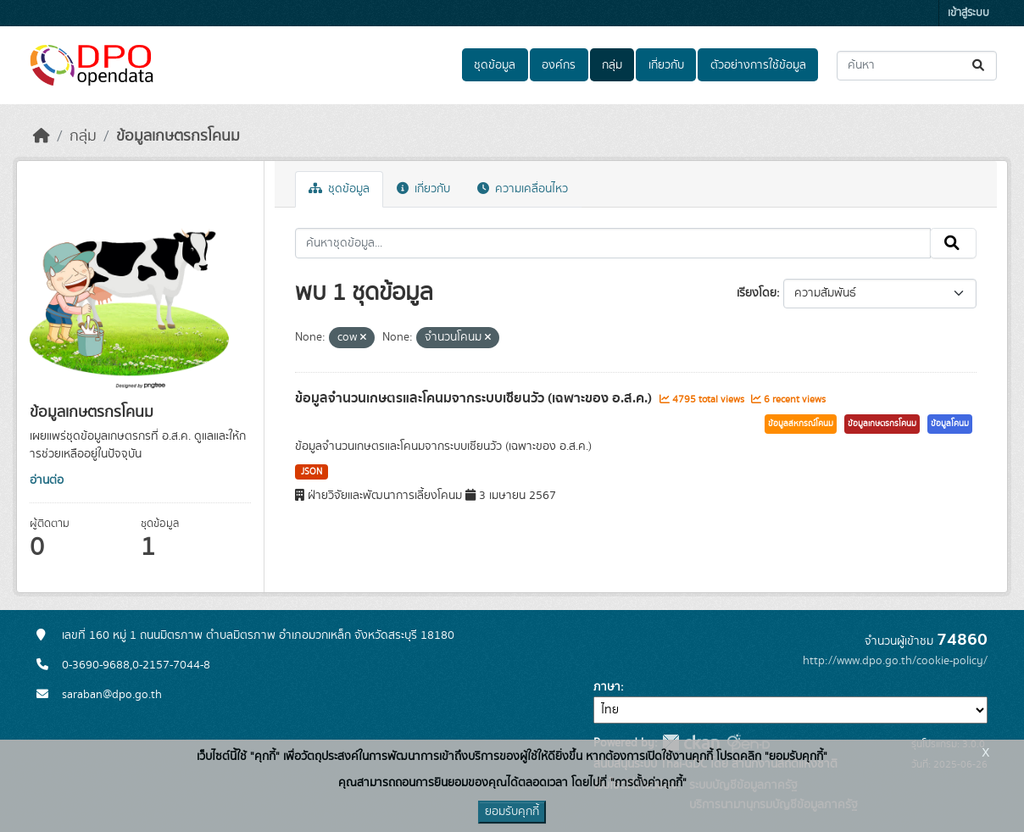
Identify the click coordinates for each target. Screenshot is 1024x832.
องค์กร (559, 65)
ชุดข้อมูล (494, 65)
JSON (311, 472)
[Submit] (979, 65)
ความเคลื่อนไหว (522, 188)
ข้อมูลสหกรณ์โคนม (800, 424)
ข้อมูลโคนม (950, 424)
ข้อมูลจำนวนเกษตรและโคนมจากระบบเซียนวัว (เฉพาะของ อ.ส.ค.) (475, 398)
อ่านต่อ (47, 480)
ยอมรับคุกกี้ (512, 811)
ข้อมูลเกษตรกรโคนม (178, 136)
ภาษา (607, 687)
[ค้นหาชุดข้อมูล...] (917, 65)
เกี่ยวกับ (666, 65)
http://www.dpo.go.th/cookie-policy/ (895, 660)
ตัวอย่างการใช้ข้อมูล (758, 65)
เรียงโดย (756, 293)
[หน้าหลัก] (41, 136)
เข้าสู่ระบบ (968, 13)
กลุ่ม (612, 65)
